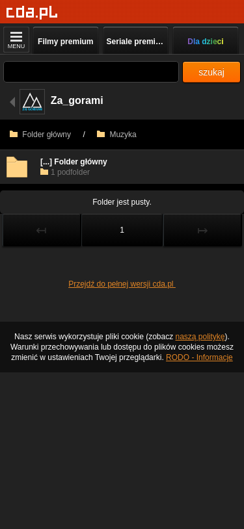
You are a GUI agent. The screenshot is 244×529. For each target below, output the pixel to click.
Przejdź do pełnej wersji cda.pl (122, 284)
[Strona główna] (32, 13)
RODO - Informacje (199, 357)
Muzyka (117, 134)
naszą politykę (200, 336)
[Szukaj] (91, 72)
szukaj (211, 72)
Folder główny (40, 134)
